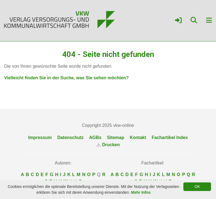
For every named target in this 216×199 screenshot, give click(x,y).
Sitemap (115, 137)
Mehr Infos (141, 192)
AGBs (95, 137)
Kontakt (138, 137)
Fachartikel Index (170, 137)
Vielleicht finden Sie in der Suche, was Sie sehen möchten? (66, 77)
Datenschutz (70, 137)
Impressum (40, 137)
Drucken (108, 144)
